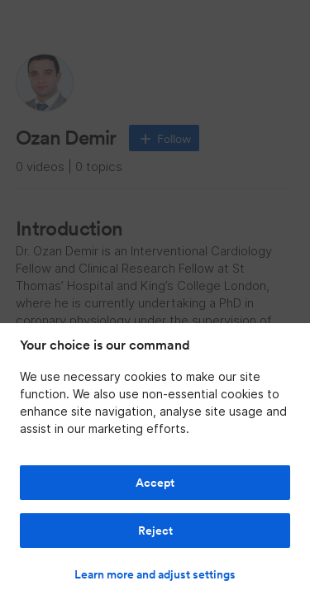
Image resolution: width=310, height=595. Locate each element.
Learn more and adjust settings (155, 574)
